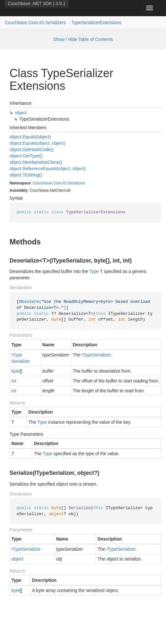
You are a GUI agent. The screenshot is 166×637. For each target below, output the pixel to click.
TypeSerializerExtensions (96, 22)
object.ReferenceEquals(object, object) (48, 168)
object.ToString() (26, 174)
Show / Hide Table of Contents (83, 39)
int (13, 380)
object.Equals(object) (30, 136)
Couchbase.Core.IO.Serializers (35, 22)
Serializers (76, 183)
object (21, 112)
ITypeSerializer (20, 358)
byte (15, 371)
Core (57, 183)
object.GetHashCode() (32, 149)
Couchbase (42, 183)
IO (64, 183)
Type (94, 271)
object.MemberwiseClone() (36, 162)
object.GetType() (26, 155)
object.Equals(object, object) (37, 143)
